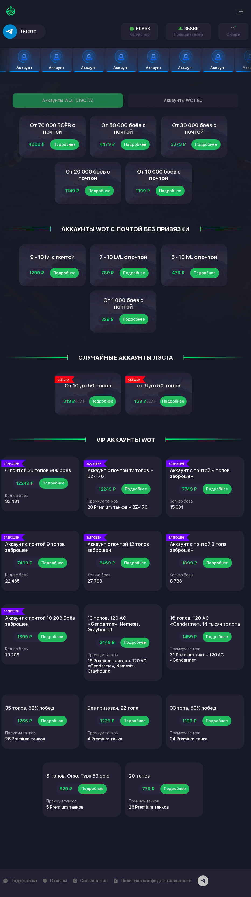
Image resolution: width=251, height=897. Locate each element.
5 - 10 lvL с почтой (194, 272)
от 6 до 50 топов (158, 413)
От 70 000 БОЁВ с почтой (52, 131)
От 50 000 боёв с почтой (123, 131)
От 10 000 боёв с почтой (158, 184)
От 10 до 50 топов (88, 413)
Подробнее (65, 150)
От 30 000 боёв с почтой (194, 131)
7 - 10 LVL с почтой (123, 272)
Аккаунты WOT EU (183, 100)
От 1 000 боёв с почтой (123, 324)
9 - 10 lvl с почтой (52, 272)
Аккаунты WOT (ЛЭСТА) (67, 100)
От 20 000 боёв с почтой (88, 184)
